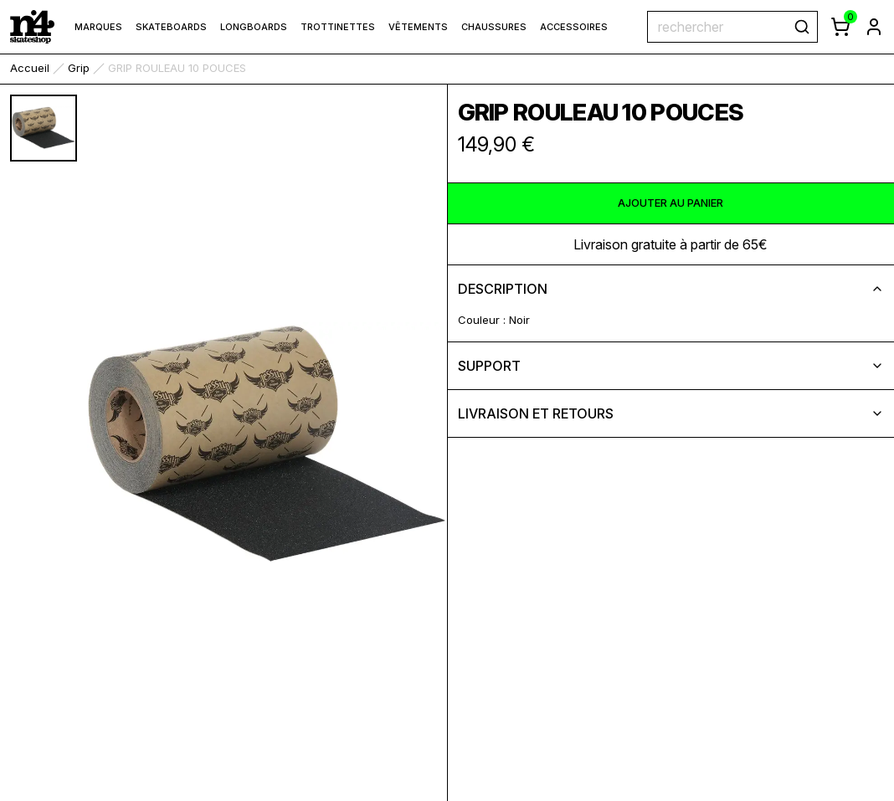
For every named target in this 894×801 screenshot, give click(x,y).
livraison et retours (671, 413)
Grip (79, 67)
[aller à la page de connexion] (874, 27)
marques (98, 27)
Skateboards (171, 27)
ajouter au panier (670, 202)
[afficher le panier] (840, 27)
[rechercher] (802, 27)
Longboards (253, 27)
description (671, 288)
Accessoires (574, 27)
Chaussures (494, 27)
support (671, 365)
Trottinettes (338, 27)
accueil (29, 67)
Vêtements (418, 27)
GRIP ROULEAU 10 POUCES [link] (177, 67)
